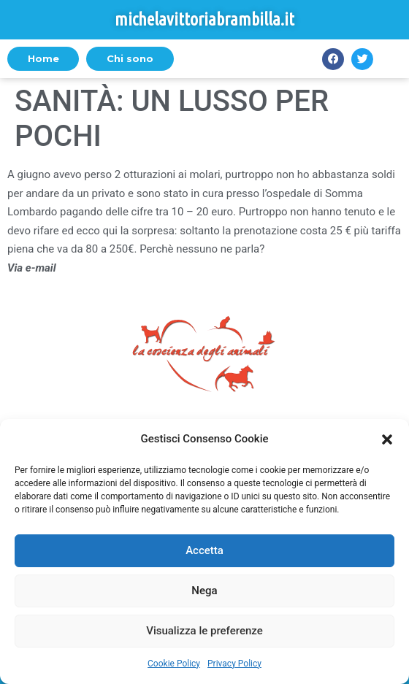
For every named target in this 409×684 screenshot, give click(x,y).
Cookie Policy (174, 663)
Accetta (204, 550)
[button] (387, 439)
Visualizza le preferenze (204, 630)
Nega (204, 590)
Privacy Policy (234, 663)
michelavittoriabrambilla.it (204, 19)
